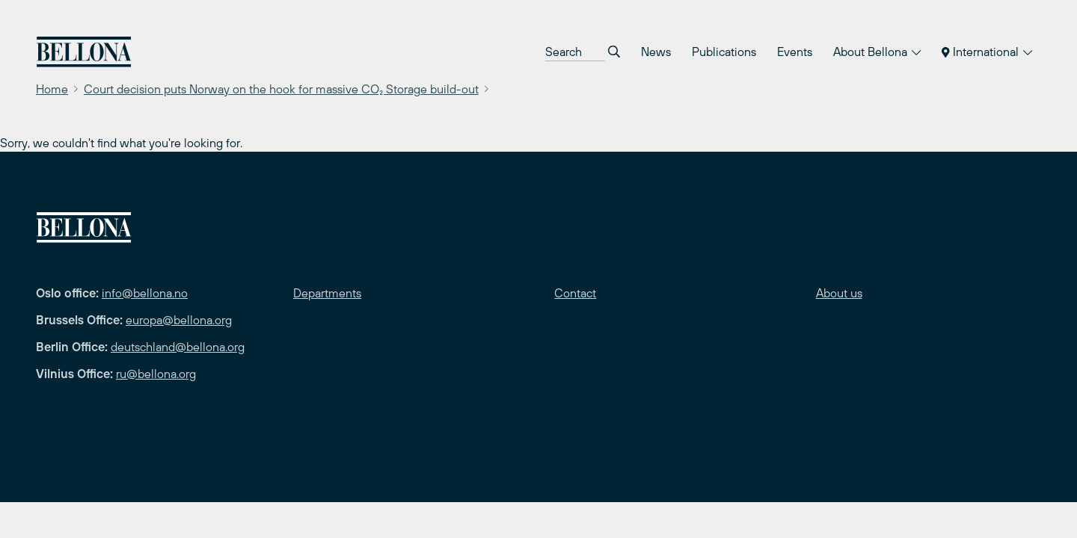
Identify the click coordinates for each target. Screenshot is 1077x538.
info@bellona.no (145, 293)
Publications (724, 51)
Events (794, 51)
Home (52, 89)
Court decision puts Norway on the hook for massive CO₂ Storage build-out (281, 89)
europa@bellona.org (179, 320)
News (656, 51)
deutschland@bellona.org (178, 346)
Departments (327, 293)
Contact (575, 293)
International (987, 51)
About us (839, 293)
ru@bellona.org (156, 373)
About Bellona (877, 51)
